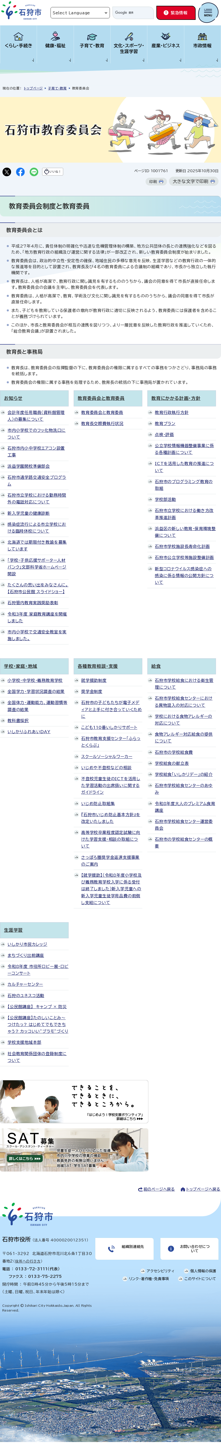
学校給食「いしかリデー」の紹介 (184, 775)
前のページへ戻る (159, 1190)
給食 (156, 667)
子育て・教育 (92, 45)
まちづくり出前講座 (26, 956)
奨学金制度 (91, 692)
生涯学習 (13, 931)
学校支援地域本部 (24, 1043)
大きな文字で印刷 (190, 182)
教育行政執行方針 (172, 413)
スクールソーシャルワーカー (106, 757)
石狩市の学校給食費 (174, 753)
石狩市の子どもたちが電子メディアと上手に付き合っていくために (111, 710)
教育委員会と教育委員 (101, 399)
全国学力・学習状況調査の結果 (36, 692)
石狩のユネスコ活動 (26, 996)
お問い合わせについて (194, 1251)
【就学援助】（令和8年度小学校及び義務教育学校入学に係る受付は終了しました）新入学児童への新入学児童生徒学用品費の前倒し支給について (111, 890)
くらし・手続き (18, 45)
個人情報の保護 (203, 1275)
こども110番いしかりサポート (109, 728)
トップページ (33, 88)
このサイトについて (200, 1282)
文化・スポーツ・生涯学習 (129, 48)
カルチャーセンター (25, 985)
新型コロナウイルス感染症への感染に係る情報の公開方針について (184, 576)
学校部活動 (165, 500)
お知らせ (13, 399)
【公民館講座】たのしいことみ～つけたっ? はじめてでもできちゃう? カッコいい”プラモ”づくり (38, 1025)
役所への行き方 (28, 1262)
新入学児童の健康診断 (29, 514)
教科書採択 (18, 722)
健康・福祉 (55, 45)
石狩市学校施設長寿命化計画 (182, 547)
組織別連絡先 (132, 1249)
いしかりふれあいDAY (29, 733)
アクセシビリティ (160, 1275)
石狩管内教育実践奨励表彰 (33, 604)
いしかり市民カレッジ (27, 945)
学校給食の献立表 (172, 764)
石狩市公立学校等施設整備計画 (184, 558)
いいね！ (64, 172)
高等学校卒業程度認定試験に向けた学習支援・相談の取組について (110, 840)
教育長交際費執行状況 (102, 425)
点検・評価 (164, 436)
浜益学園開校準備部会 (29, 467)
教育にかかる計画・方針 (176, 399)
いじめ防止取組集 (98, 804)
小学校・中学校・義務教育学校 (35, 681)
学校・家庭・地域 (20, 667)
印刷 (153, 182)
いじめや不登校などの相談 (106, 769)
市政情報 (202, 45)
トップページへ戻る (203, 1190)
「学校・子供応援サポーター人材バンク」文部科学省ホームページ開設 (37, 568)
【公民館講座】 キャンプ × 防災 (37, 1008)
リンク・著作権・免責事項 (149, 1282)
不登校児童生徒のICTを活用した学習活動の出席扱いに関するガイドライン (110, 786)
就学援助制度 (94, 681)
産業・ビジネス (166, 45)
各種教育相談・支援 (98, 667)
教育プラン (165, 425)
